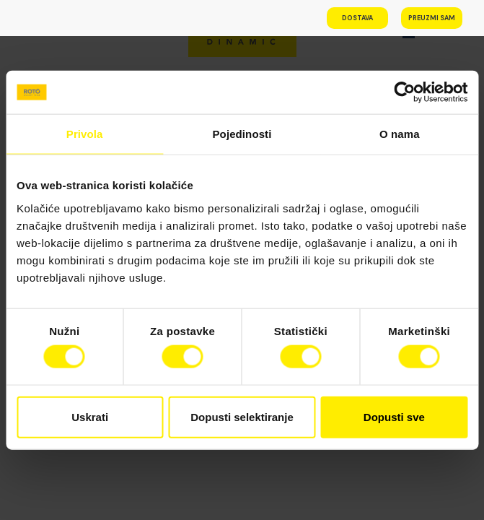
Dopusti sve (394, 416)
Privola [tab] (84, 134)
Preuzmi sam (431, 18)
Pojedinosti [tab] (242, 134)
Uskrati (89, 416)
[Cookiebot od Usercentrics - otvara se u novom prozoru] (404, 92)
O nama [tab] (399, 134)
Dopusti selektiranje (242, 416)
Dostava (357, 18)
